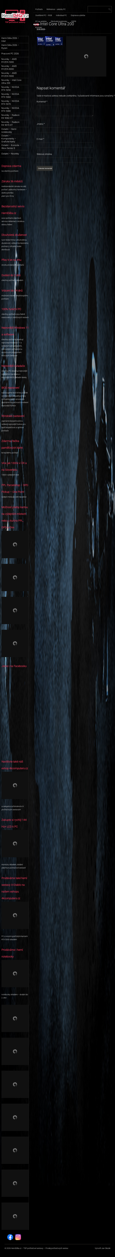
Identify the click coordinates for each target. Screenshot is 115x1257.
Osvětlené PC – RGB (43, 15)
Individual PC (61, 15)
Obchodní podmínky (59, 21)
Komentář (42, 101)
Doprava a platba (78, 15)
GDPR (73, 21)
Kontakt (38, 27)
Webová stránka (44, 154)
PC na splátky (41, 21)
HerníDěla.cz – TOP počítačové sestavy (27, 1248)
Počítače (39, 9)
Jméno (41, 124)
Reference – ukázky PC (56, 9)
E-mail (40, 139)
